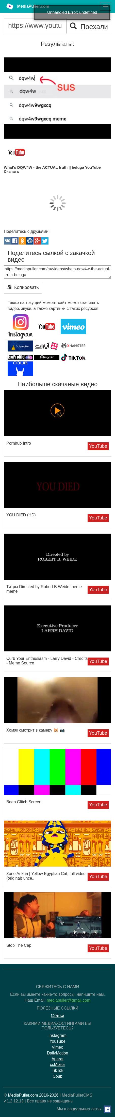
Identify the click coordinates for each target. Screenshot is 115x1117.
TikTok (57, 1070)
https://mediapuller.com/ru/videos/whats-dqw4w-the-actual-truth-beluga (57, 272)
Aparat (57, 1059)
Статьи (57, 1015)
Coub (57, 1076)
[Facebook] (107, 1109)
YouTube (98, 446)
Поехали (89, 27)
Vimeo (57, 1047)
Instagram (57, 1035)
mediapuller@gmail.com (68, 1000)
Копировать (23, 287)
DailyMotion (57, 1053)
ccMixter (57, 1064)
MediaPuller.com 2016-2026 (33, 1095)
